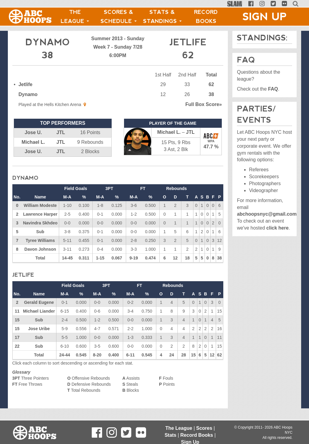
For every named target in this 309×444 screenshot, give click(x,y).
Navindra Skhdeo (40, 222)
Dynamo (27, 94)
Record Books (206, 16)
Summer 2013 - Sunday (117, 38)
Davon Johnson (40, 249)
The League (75, 16)
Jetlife (25, 84)
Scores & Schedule (118, 16)
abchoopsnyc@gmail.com (267, 214)
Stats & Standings (162, 16)
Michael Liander (39, 311)
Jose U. (33, 132)
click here (277, 227)
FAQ (273, 89)
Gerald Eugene (39, 302)
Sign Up (265, 16)
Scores (204, 428)
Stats (170, 435)
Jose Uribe (39, 328)
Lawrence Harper (40, 214)
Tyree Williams (40, 240)
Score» (203, 104)
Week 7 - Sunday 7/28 (117, 47)
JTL (60, 132)
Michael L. (33, 142)
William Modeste (40, 205)
